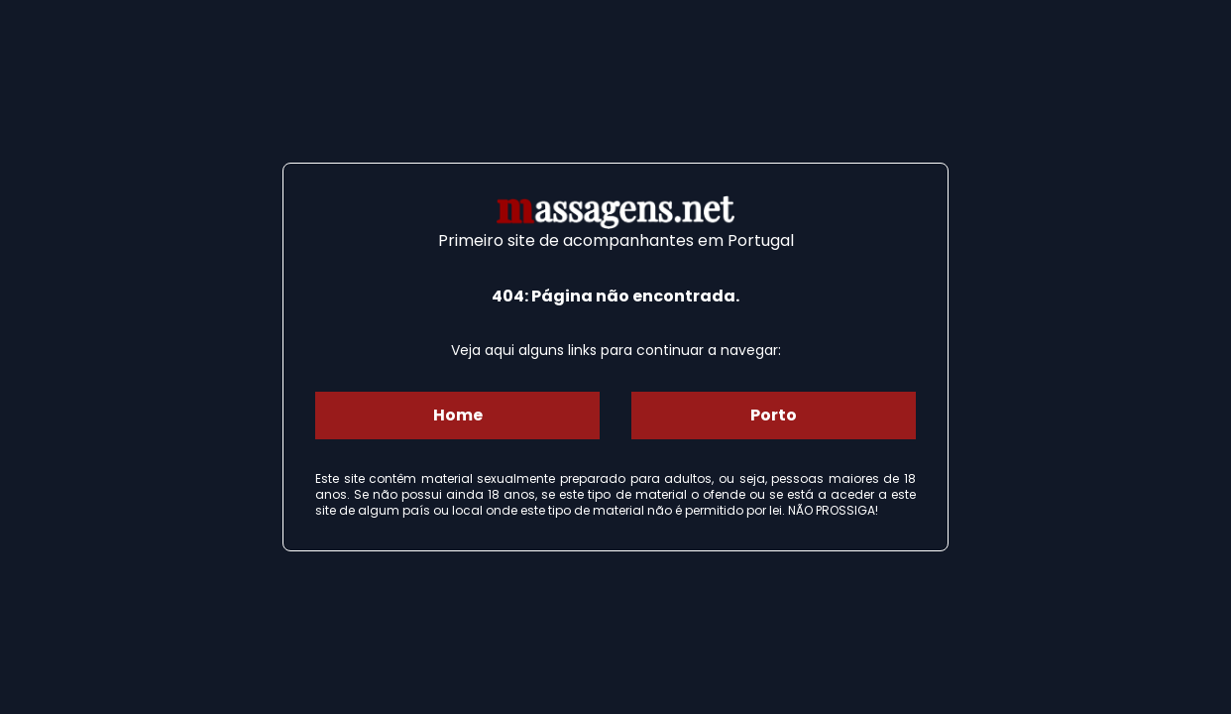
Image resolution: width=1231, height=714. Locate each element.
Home (458, 415)
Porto (773, 415)
